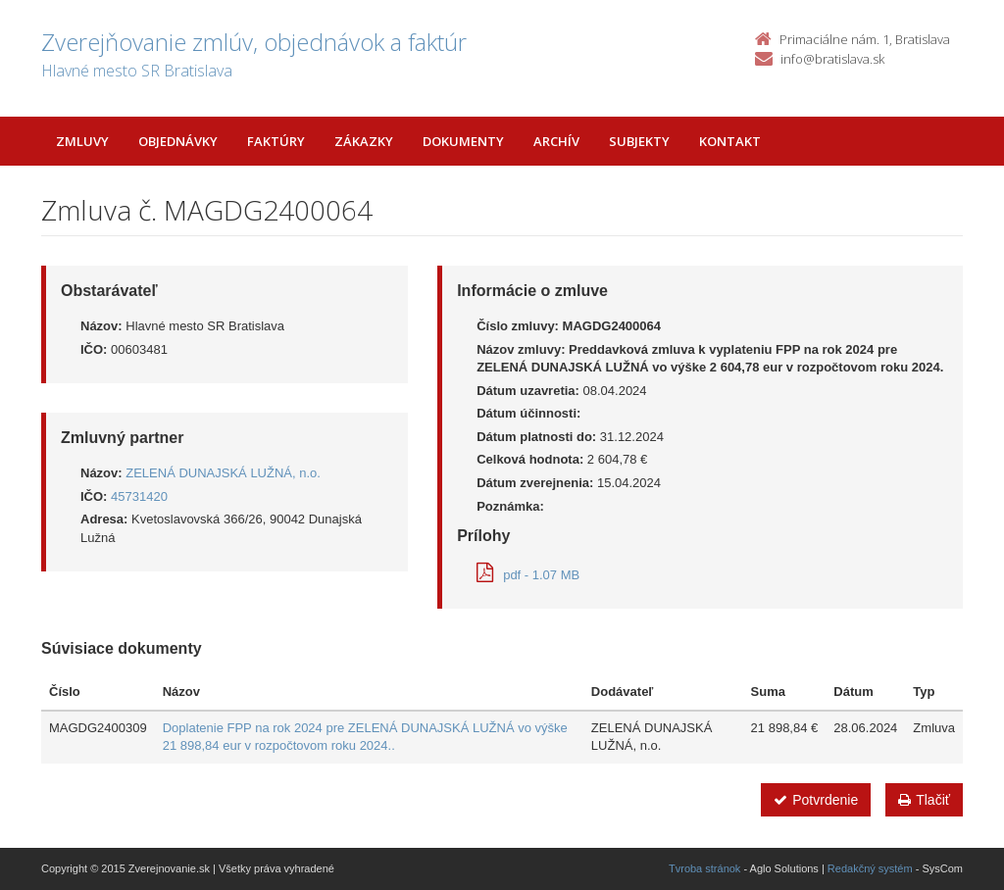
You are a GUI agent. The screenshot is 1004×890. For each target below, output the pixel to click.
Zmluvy (82, 141)
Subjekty (639, 141)
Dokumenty (463, 141)
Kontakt (730, 141)
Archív (556, 141)
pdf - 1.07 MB (528, 575)
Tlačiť (924, 800)
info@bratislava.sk (832, 59)
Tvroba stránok (704, 868)
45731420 (139, 496)
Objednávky (178, 141)
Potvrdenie (816, 800)
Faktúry (276, 141)
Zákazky (363, 141)
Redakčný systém (870, 868)
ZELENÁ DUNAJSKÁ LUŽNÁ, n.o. (223, 473)
